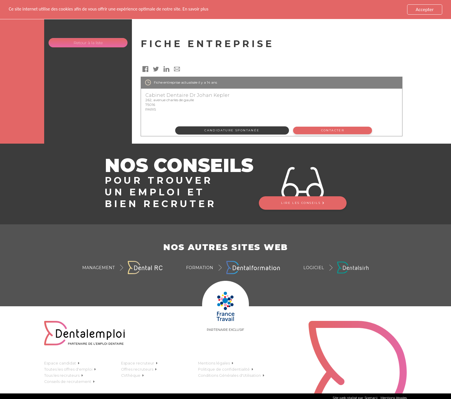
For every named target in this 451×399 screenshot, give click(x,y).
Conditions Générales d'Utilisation (231, 375)
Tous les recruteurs (63, 375)
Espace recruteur (139, 363)
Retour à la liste (88, 42)
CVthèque (132, 375)
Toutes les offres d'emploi (70, 369)
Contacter (333, 130)
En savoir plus (208, 9)
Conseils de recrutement (69, 381)
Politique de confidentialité (225, 369)
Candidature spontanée (231, 130)
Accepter (424, 9)
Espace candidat (62, 363)
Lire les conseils (302, 202)
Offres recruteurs (139, 369)
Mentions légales (215, 363)
